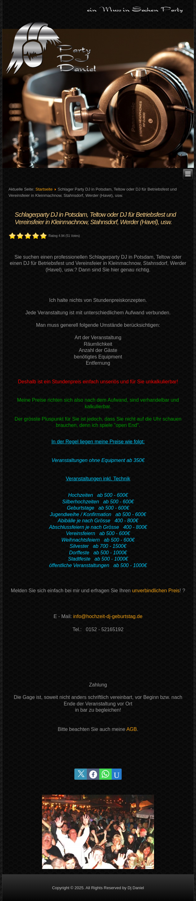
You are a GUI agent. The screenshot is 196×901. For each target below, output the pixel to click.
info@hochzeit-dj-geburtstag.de (107, 616)
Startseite (44, 189)
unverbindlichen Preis (156, 590)
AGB (131, 729)
